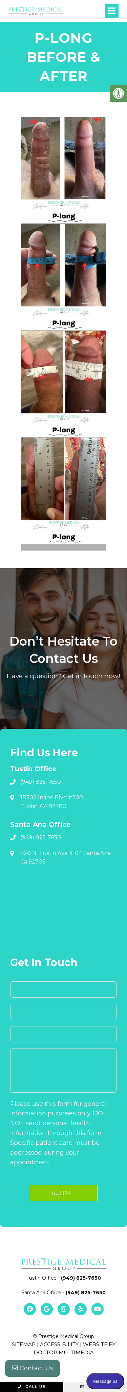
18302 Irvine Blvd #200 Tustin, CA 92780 (51, 802)
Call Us (32, 1386)
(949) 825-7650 (40, 782)
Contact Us (32, 1368)
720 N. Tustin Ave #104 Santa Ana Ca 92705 (65, 857)
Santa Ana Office (42, 1292)
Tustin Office (42, 1278)
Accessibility (59, 1344)
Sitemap (24, 1344)
